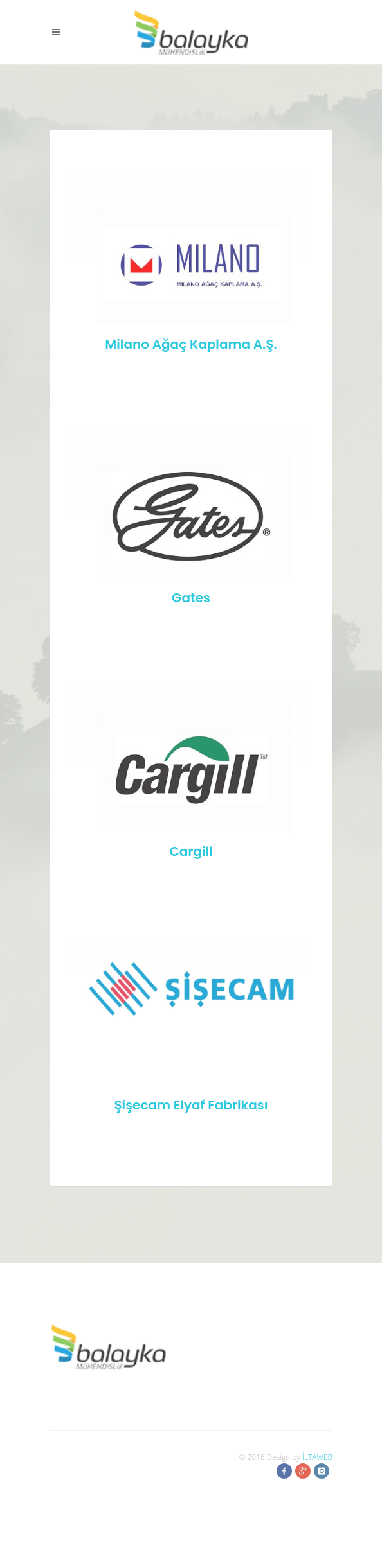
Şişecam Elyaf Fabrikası (191, 1105)
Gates (191, 598)
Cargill (190, 851)
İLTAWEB (317, 1457)
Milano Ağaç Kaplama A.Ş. (191, 344)
